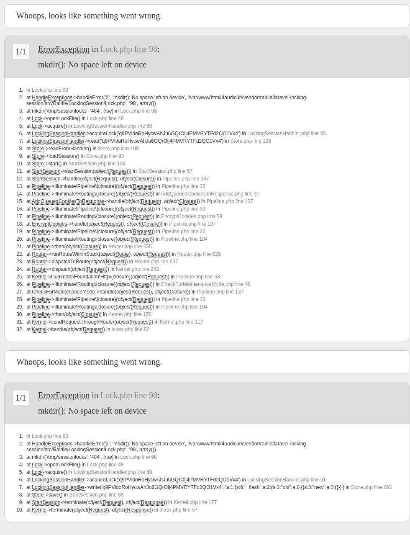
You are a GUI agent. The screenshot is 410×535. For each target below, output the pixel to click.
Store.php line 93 (105, 156)
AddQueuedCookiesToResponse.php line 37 (210, 194)
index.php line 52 (131, 329)
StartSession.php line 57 (165, 171)
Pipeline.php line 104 (184, 239)
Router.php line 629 (199, 254)
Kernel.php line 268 (137, 269)
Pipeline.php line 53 (198, 277)
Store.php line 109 (118, 149)
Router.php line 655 (130, 246)
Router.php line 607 (156, 262)
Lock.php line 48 (105, 118)
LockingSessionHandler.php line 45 (286, 133)
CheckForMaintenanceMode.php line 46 (205, 284)
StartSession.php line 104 (97, 164)
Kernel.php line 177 (195, 502)
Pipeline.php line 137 (185, 179)
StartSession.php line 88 (96, 495)
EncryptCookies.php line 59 (191, 216)
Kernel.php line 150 (129, 314)
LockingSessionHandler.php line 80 (113, 126)
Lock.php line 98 (128, 49)
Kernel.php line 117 (181, 322)
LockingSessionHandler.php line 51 (286, 480)
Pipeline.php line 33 (183, 186)
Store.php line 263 (371, 487)
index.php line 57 (179, 510)
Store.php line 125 (251, 141)
